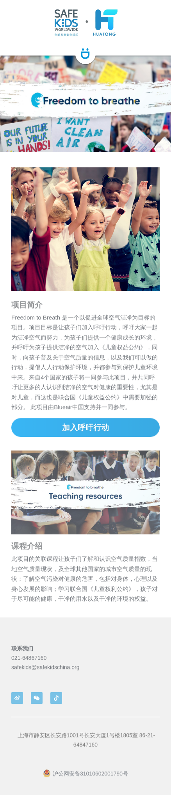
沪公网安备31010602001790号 (85, 779)
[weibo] (17, 698)
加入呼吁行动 (85, 433)
